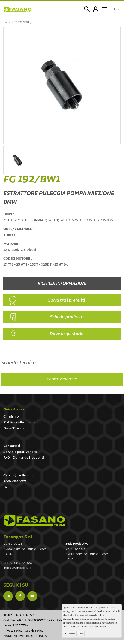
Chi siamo (11, 416)
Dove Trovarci (14, 428)
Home (7, 22)
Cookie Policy (34, 631)
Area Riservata (15, 481)
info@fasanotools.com (18, 568)
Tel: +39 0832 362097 (18, 563)
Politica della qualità (19, 422)
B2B (6, 487)
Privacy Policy (12, 631)
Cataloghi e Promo (18, 475)
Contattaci (11, 445)
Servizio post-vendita (20, 451)
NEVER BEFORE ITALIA (31, 636)
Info (81, 633)
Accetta (71, 633)
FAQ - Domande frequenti (23, 457)
